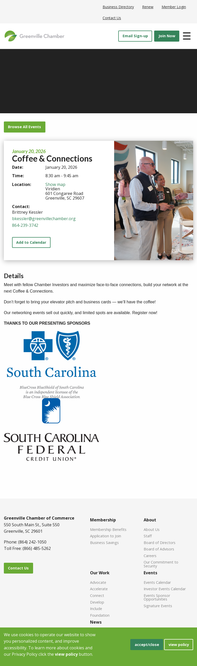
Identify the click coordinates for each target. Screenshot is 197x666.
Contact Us (18, 568)
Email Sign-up (135, 35)
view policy (179, 644)
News (96, 622)
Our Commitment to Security (161, 564)
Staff (148, 535)
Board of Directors (159, 542)
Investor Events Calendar (165, 588)
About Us (152, 529)
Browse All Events (24, 126)
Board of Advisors (159, 549)
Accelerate (99, 588)
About (150, 520)
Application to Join (105, 535)
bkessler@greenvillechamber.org (44, 218)
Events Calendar (157, 582)
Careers (150, 555)
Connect (97, 595)
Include (96, 608)
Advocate (98, 582)
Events (150, 573)
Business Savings (104, 542)
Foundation (100, 615)
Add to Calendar (31, 242)
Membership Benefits (108, 529)
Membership (103, 520)
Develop (97, 602)
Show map (55, 184)
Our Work (100, 573)
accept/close (147, 644)
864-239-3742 (25, 225)
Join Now (167, 35)
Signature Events (158, 605)
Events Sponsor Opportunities (157, 597)
